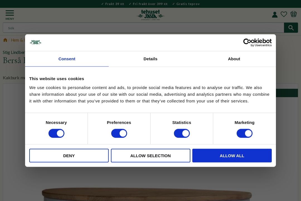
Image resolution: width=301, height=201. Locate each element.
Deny (69, 155)
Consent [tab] (67, 58)
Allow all (232, 155)
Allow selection (150, 155)
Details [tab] (150, 58)
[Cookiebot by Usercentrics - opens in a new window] (247, 43)
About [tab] (234, 58)
